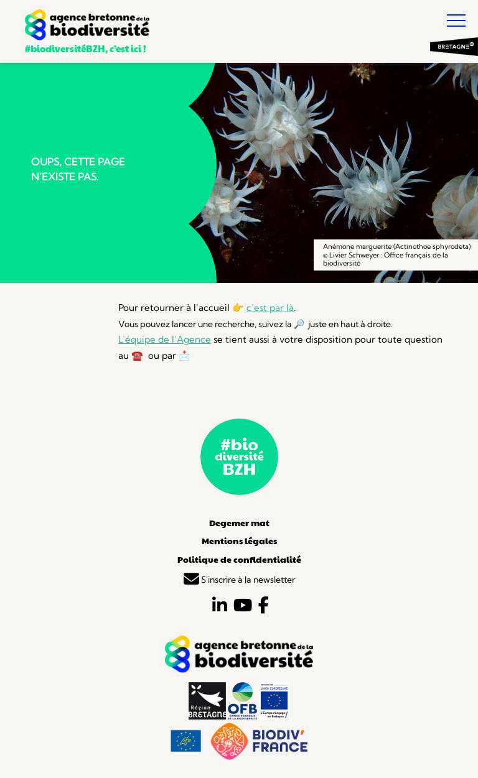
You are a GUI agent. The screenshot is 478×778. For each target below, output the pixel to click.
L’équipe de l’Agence (164, 339)
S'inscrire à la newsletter (239, 579)
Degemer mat (239, 522)
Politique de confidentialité (239, 559)
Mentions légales (239, 540)
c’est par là (270, 307)
